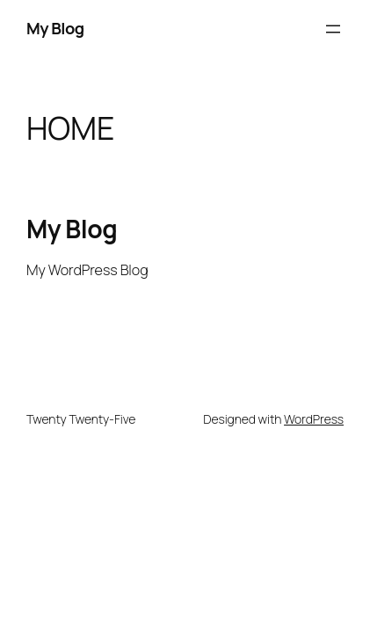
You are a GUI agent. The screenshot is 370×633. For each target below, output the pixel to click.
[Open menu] (333, 29)
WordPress (314, 419)
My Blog (55, 28)
